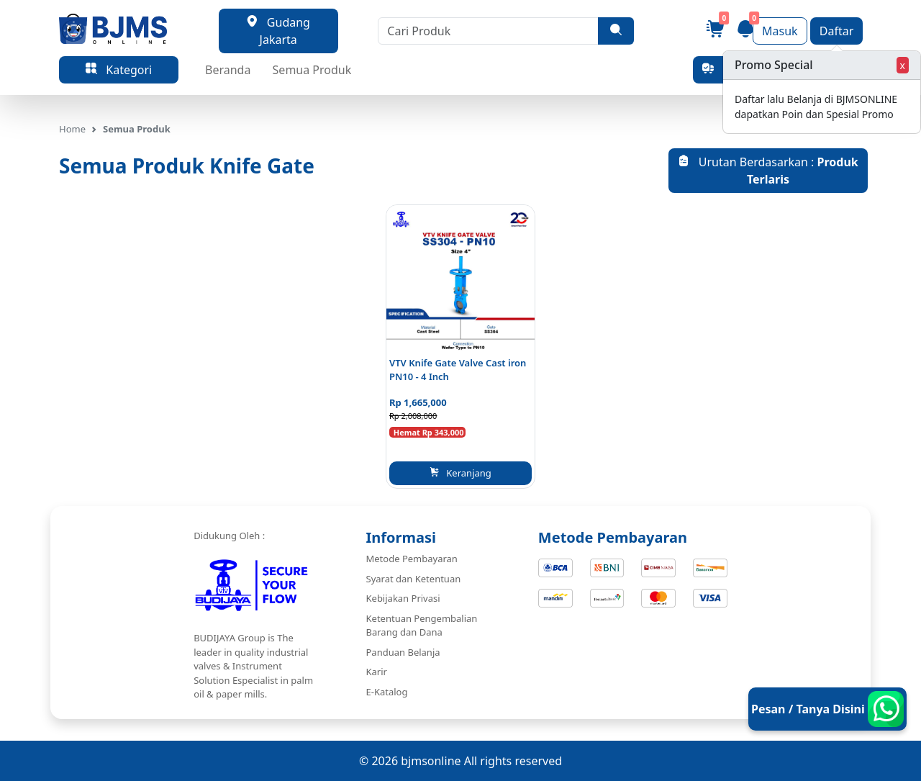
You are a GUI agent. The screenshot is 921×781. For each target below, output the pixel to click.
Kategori (119, 70)
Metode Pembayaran (412, 558)
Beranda (227, 70)
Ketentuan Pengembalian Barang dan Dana (422, 625)
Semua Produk (312, 70)
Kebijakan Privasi (403, 598)
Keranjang (460, 472)
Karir (376, 671)
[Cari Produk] (488, 31)
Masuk (780, 31)
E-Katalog (387, 691)
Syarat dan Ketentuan (413, 578)
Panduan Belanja (403, 652)
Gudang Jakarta (278, 31)
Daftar (837, 31)
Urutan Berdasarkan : (768, 170)
